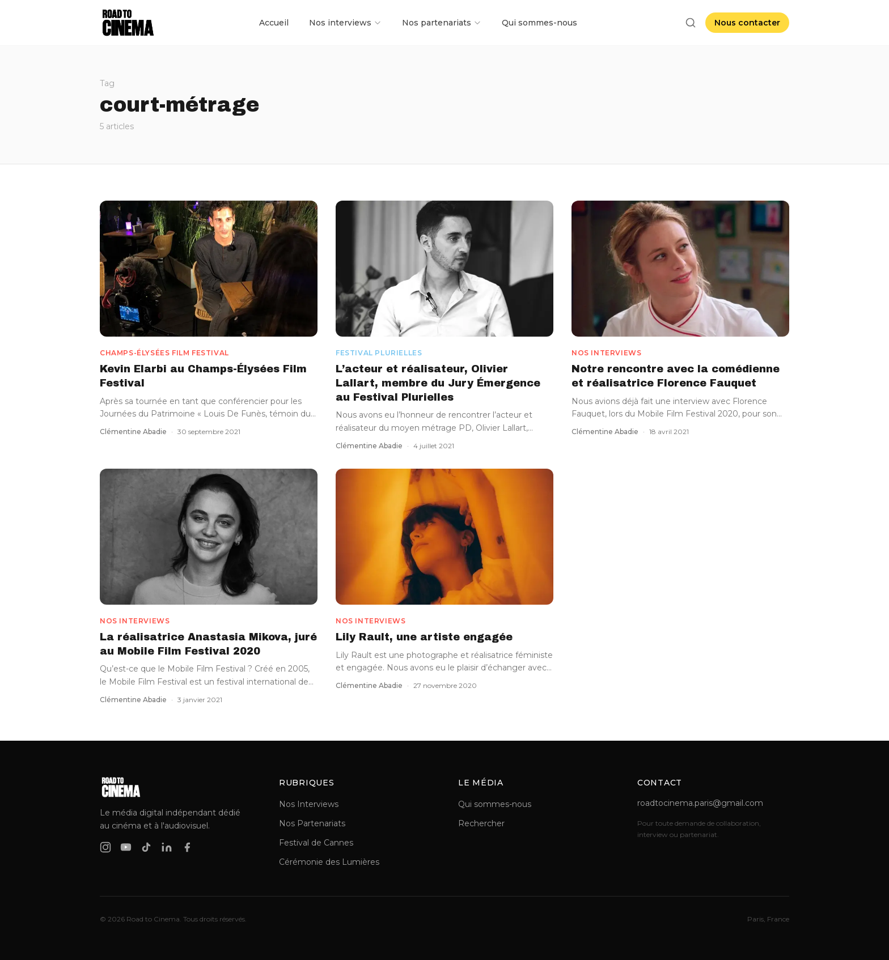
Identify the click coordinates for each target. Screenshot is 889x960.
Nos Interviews (308, 804)
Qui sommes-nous (539, 23)
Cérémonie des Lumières (329, 862)
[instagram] (105, 847)
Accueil (274, 23)
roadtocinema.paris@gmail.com (700, 803)
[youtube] (126, 847)
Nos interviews (345, 23)
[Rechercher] (690, 22)
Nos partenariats (441, 23)
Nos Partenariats (312, 823)
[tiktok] (146, 847)
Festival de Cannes (316, 843)
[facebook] (187, 847)
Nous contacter (747, 23)
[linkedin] (166, 847)
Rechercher (481, 823)
